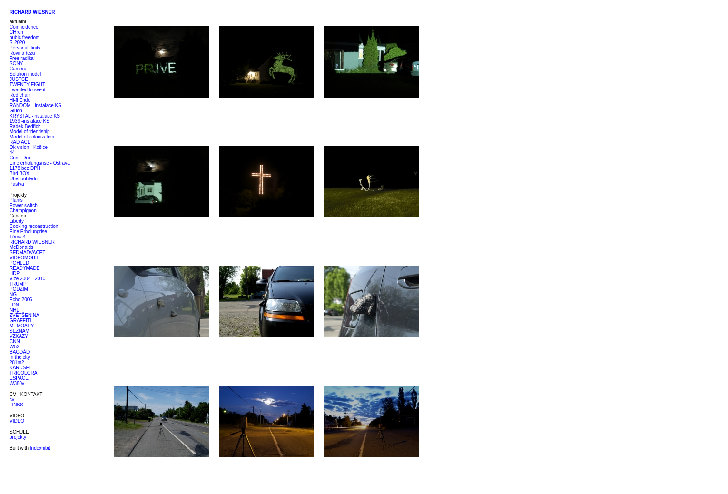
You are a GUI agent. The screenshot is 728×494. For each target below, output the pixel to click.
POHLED (19, 263)
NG (13, 294)
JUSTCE (19, 79)
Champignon (23, 210)
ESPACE (19, 378)
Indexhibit (40, 448)
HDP (15, 273)
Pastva (17, 184)
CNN (15, 341)
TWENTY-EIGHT (27, 84)
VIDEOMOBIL (24, 257)
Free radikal (22, 58)
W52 (15, 346)
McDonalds (21, 247)
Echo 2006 (21, 299)
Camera (18, 68)
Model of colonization (32, 136)
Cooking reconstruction (34, 226)
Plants (16, 200)
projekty (18, 437)
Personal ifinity (25, 47)
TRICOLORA (23, 372)
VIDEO (17, 421)
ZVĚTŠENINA (24, 315)
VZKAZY (19, 336)
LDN (14, 304)
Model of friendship (30, 131)
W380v (17, 383)
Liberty (17, 221)
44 (12, 152)
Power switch (24, 205)
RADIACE (20, 142)
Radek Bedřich (25, 126)
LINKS (16, 404)
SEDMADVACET (27, 252)
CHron (16, 32)
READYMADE (24, 268)
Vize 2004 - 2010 (27, 278)
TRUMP (18, 284)
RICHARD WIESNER (32, 242)
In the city (20, 357)
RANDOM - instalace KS (35, 105)
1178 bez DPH (25, 168)
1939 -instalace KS (29, 121)
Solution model (25, 74)
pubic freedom (24, 37)
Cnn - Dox (20, 157)
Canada (18, 215)
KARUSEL (21, 367)
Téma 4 (18, 236)
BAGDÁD (20, 352)
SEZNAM (20, 331)
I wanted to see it (28, 89)
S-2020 (17, 42)
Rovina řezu (22, 53)
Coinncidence (24, 27)
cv (12, 399)
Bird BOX (20, 173)
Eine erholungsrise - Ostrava (40, 163)
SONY (16, 63)
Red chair (20, 95)
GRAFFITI (20, 320)
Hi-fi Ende (20, 100)
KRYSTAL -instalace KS (35, 116)
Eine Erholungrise (28, 231)
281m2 (17, 362)
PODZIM (19, 289)
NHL (14, 310)
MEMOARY (22, 325)
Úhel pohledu (24, 178)
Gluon (16, 110)
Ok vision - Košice (29, 147)
